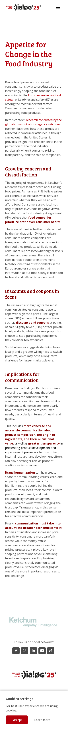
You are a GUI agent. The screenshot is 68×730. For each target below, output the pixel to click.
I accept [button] (17, 720)
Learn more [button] (42, 720)
